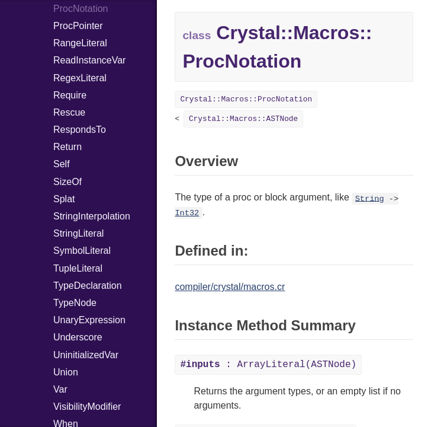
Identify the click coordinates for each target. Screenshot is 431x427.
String (369, 198)
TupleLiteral (77, 268)
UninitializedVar (85, 355)
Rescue (69, 112)
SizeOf (67, 182)
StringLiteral (78, 233)
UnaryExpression (89, 320)
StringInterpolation (91, 216)
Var (60, 389)
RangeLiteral (80, 43)
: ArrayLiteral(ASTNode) (268, 364)
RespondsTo (79, 130)
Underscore (77, 337)
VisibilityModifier (87, 406)
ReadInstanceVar (89, 60)
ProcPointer (78, 26)
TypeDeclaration (87, 286)
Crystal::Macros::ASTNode (243, 118)
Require (69, 95)
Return (67, 147)
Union (65, 372)
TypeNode (75, 303)
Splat (64, 199)
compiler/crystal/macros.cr (230, 287)
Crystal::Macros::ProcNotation (246, 99)
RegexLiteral (80, 78)
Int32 (187, 213)
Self (61, 164)
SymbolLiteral (82, 251)
